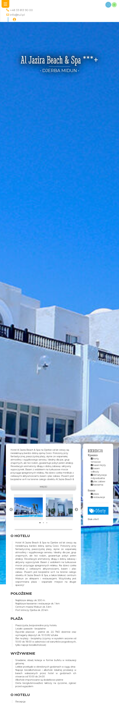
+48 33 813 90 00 (21, 10)
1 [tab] (40, 522)
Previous (10, 509)
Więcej (43, 487)
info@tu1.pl (17, 14)
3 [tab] (46, 522)
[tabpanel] (28, 507)
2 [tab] (43, 522)
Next (76, 509)
